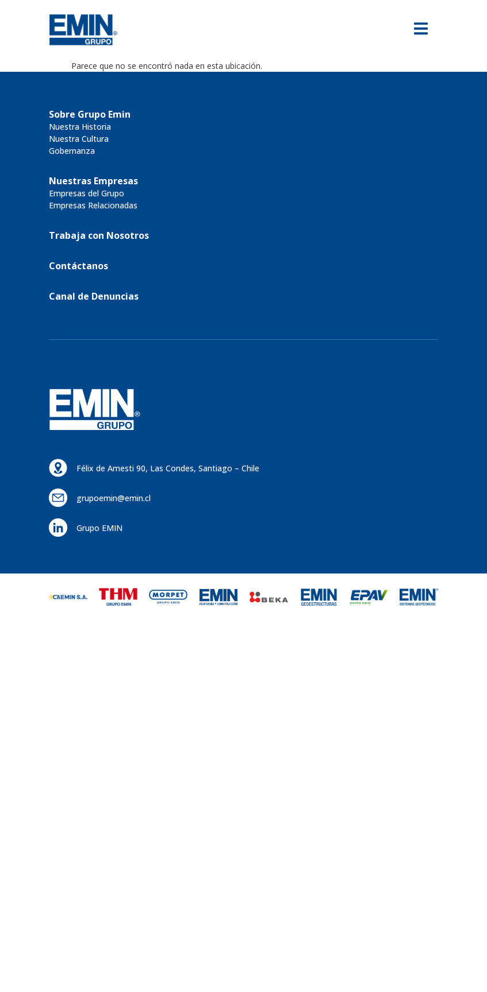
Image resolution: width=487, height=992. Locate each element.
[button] (90, 114)
